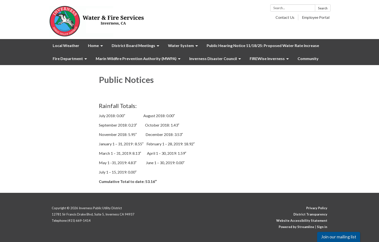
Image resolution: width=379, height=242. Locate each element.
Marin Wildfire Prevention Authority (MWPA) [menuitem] (136, 58)
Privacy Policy (316, 208)
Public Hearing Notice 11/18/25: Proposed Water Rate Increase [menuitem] (263, 45)
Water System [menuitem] (181, 45)
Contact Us (285, 17)
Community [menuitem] (308, 58)
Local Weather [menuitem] (66, 45)
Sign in (322, 227)
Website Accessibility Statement (301, 220)
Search (323, 8)
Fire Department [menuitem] (68, 58)
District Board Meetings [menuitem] (133, 45)
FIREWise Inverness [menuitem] (267, 58)
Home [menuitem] (93, 45)
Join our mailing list (338, 236)
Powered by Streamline (296, 227)
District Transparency (310, 214)
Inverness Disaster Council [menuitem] (213, 58)
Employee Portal (315, 17)
